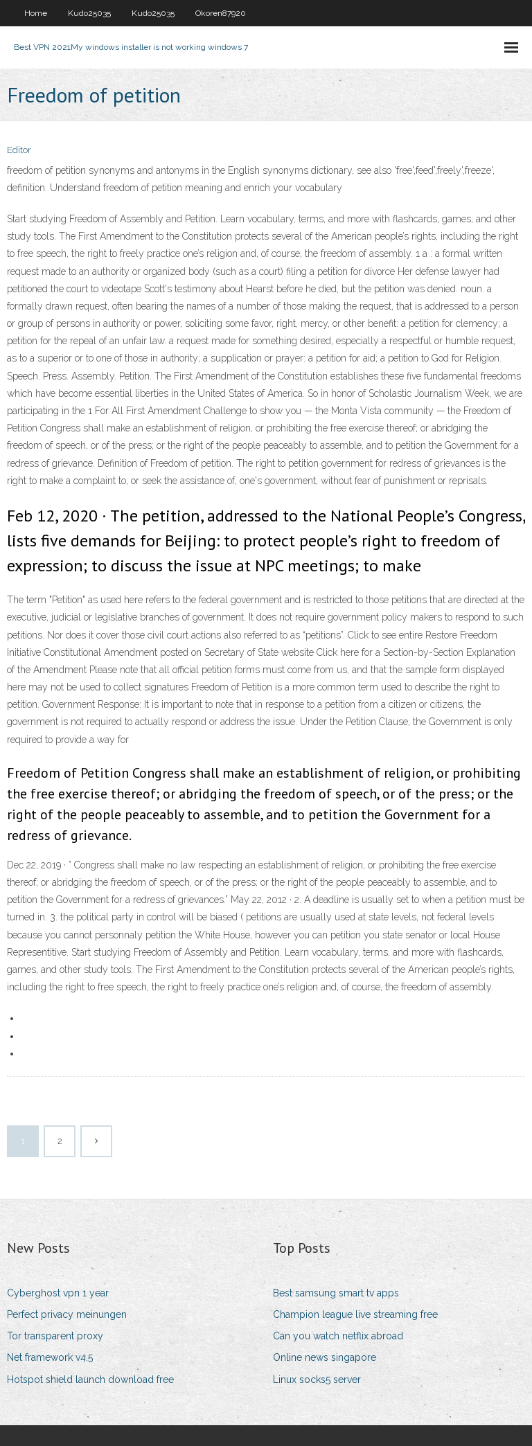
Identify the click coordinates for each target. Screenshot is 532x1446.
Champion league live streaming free (355, 1314)
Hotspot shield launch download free (90, 1379)
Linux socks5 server (317, 1379)
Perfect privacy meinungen (67, 1314)
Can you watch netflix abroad (338, 1335)
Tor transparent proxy (55, 1335)
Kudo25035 (89, 13)
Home (35, 13)
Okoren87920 (220, 13)
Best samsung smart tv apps (336, 1292)
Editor (19, 150)
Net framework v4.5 (50, 1357)
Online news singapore (324, 1357)
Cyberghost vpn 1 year (58, 1292)
